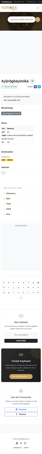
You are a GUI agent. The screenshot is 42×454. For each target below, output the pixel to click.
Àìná (7, 214)
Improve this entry (9, 87)
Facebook (21, 409)
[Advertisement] (20, 52)
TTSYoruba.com (31, 1)
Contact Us (17, 447)
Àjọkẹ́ (7, 209)
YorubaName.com (7, 1)
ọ (3, 292)
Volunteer (21, 414)
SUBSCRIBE (21, 341)
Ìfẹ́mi (7, 199)
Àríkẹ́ (7, 204)
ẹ (23, 282)
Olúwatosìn (10, 193)
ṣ (23, 292)
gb (38, 282)
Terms (26, 447)
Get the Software (21, 376)
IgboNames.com (19, 1)
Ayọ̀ (3, 172)
